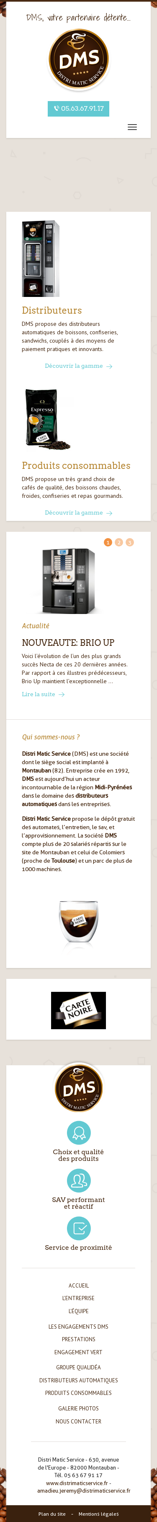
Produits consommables (78, 1393)
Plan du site (52, 1514)
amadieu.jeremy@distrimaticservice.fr (84, 1490)
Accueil (79, 1285)
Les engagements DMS (78, 1326)
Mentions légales (99, 1514)
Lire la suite (43, 694)
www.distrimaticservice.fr (77, 1483)
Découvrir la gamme (78, 365)
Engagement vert (78, 1352)
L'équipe (79, 1311)
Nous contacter (78, 1421)
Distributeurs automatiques (78, 1380)
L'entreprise (78, 1298)
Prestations (78, 1339)
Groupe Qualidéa (78, 1367)
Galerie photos (78, 1408)
